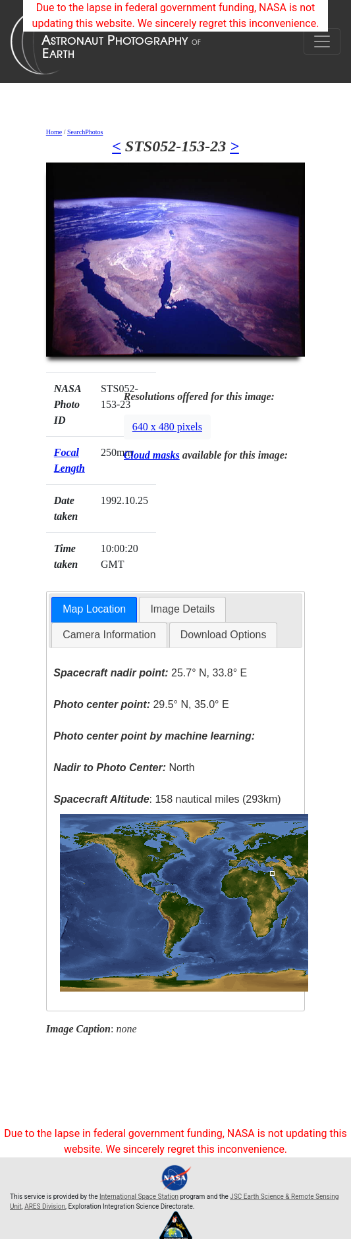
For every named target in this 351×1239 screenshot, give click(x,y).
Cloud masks (152, 455)
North (123, 767)
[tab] (94, 609)
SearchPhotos (85, 132)
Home (54, 132)
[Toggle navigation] (322, 41)
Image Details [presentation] (182, 609)
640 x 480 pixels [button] (167, 426)
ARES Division (44, 1206)
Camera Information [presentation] (109, 634)
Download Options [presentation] (223, 634)
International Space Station (138, 1196)
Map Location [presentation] (94, 609)
